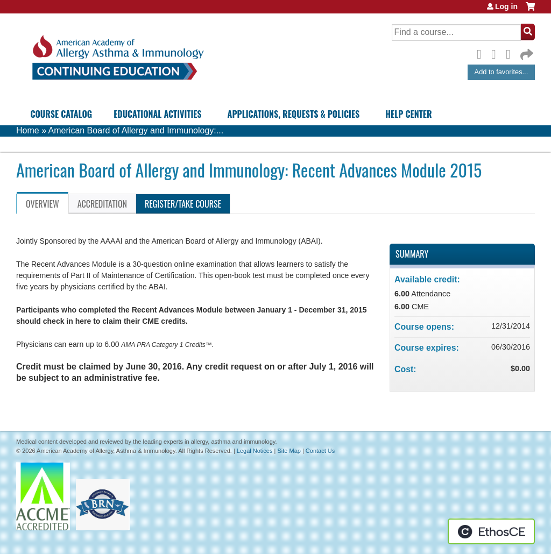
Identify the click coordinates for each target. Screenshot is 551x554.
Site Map (288, 451)
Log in (506, 6)
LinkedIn (511, 52)
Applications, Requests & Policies (294, 114)
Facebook (482, 52)
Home (27, 130)
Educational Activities (157, 114)
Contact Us (320, 451)
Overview (42, 203)
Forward (525, 52)
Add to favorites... (501, 72)
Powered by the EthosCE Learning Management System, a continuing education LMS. (491, 531)
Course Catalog (61, 114)
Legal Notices (255, 451)
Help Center (408, 114)
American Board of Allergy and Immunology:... (136, 130)
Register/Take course (183, 203)
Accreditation (102, 203)
